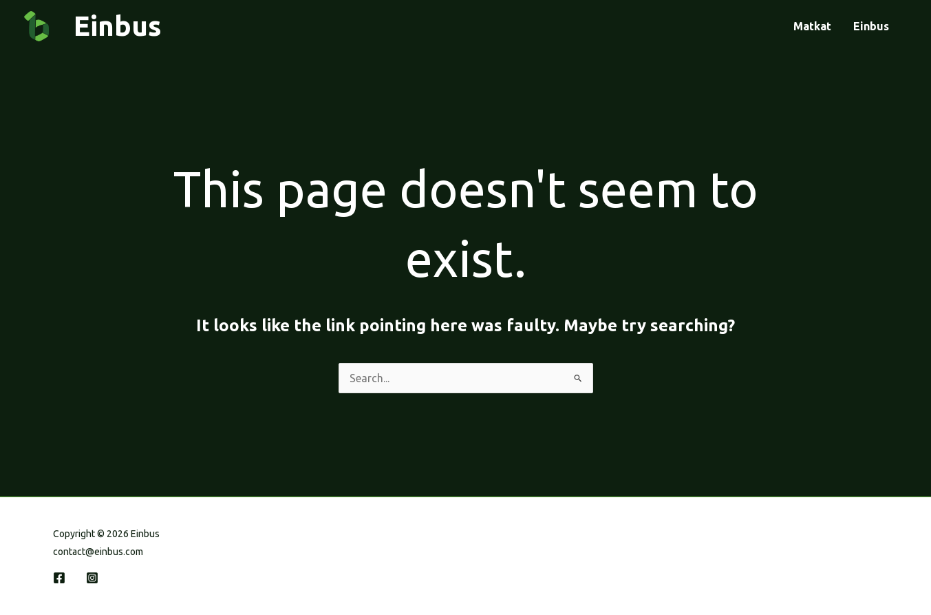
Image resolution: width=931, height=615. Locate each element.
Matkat (812, 26)
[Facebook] (59, 578)
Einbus (871, 26)
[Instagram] (92, 578)
